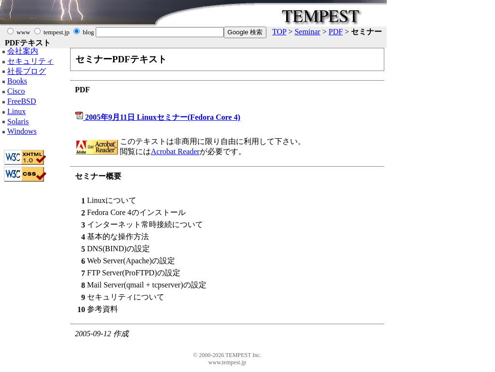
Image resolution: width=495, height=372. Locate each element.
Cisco (16, 91)
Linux (16, 111)
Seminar (307, 32)
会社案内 (22, 51)
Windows (22, 131)
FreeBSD (21, 101)
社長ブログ (26, 71)
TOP (279, 32)
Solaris (18, 121)
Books (17, 81)
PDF (336, 32)
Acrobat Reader (175, 151)
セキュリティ (30, 61)
